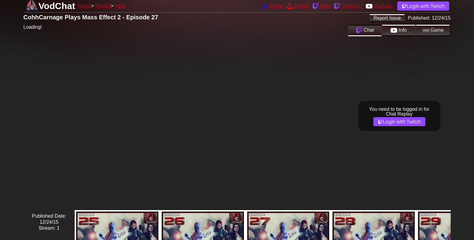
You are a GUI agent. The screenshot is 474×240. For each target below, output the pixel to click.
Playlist (103, 5)
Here (120, 5)
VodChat (56, 6)
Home (84, 5)
